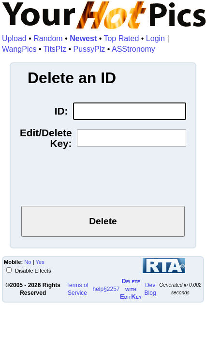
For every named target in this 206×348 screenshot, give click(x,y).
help (97, 289)
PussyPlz (89, 49)
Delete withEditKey (131, 288)
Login (155, 38)
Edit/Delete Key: (46, 138)
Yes (40, 262)
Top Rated (121, 38)
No (27, 262)
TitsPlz (55, 49)
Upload (14, 38)
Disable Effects (32, 271)
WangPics (19, 49)
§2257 (111, 289)
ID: (61, 111)
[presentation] (103, 179)
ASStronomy (133, 49)
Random (47, 38)
